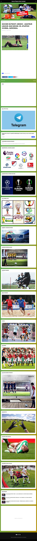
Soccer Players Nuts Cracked (18, 1)
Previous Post (3, 80)
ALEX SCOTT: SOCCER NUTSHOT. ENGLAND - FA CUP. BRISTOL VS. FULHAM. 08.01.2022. (19, 497)
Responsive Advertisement (18, 518)
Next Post (34, 80)
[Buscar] (16, 137)
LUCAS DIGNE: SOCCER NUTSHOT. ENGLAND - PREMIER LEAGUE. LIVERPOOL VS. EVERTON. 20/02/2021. (19, 501)
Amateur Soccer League (7, 73)
